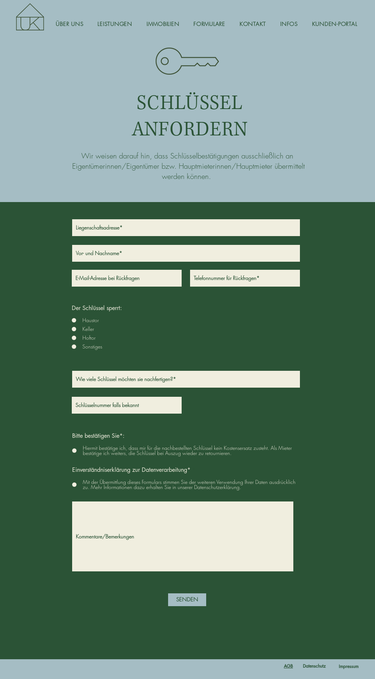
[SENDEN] (187, 599)
